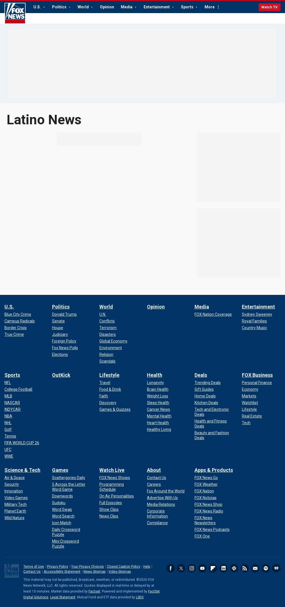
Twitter (181, 568)
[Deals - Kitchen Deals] (206, 402)
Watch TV (269, 7)
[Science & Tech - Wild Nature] (14, 518)
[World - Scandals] (107, 361)
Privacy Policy (57, 567)
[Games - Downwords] (62, 496)
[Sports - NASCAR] (12, 402)
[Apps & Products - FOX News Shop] (208, 504)
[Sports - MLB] (8, 396)
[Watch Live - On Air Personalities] (116, 496)
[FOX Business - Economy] (250, 389)
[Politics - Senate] (58, 321)
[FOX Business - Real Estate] (252, 416)
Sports (187, 7)
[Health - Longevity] (155, 382)
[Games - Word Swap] (62, 509)
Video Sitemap (120, 572)
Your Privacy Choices (87, 567)
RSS (244, 568)
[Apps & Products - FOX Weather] (206, 484)
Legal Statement (62, 597)
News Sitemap (94, 572)
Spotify (266, 568)
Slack (234, 568)
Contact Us (32, 572)
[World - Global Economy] (113, 341)
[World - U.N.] (102, 314)
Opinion (107, 7)
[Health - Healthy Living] (159, 429)
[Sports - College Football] (18, 389)
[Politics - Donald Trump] (64, 314)
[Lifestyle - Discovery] (107, 402)
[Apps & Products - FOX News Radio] (209, 511)
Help (146, 567)
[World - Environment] (110, 348)
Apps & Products (214, 470)
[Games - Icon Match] (61, 523)
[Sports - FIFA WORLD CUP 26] (21, 443)
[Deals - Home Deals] (205, 396)
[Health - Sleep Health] (158, 402)
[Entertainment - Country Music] (254, 328)
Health (154, 375)
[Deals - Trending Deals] (208, 382)
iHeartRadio (276, 568)
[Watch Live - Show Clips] (109, 509)
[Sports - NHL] (7, 423)
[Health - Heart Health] (158, 423)
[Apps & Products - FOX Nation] (204, 491)
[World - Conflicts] (107, 321)
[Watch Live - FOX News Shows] (114, 477)
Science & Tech (22, 470)
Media (127, 7)
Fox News (15, 13)
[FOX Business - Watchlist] (250, 402)
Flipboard (213, 568)
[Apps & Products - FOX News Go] (206, 477)
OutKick (61, 375)
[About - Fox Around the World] (166, 491)
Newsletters (255, 568)
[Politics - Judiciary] (60, 334)
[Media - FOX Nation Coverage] (213, 314)
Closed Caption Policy (123, 567)
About (154, 470)
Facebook (170, 568)
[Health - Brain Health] (157, 389)
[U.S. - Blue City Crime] (17, 314)
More (210, 7)
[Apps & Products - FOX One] (202, 536)
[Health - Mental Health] (159, 416)
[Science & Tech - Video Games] (16, 498)
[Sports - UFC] (7, 449)
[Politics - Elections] (60, 354)
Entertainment (157, 7)
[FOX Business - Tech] (246, 423)
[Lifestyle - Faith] (103, 396)
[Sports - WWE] (8, 456)
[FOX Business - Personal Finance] (257, 382)
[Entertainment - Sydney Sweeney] (257, 314)
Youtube (202, 568)
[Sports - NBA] (8, 416)
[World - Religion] (106, 354)
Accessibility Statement (62, 572)
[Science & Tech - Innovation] (13, 491)
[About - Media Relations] (161, 504)
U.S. (37, 7)
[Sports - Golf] (8, 429)
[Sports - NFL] (7, 382)
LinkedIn (223, 568)
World (84, 7)
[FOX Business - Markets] (249, 396)
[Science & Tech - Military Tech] (15, 504)
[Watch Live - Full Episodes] (110, 503)
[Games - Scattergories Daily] (68, 477)
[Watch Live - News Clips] (108, 516)
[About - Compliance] (157, 523)
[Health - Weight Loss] (157, 396)
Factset (94, 591)
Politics (59, 7)
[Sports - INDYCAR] (12, 409)
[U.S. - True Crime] (14, 334)
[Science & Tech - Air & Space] (14, 477)
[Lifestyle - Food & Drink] (110, 389)
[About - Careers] (154, 484)
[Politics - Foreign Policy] (64, 341)
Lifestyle (109, 375)
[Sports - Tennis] (10, 436)
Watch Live (111, 470)
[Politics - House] (57, 328)
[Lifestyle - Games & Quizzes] (115, 409)
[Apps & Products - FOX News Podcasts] (212, 529)
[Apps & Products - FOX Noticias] (206, 498)
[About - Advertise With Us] (162, 498)
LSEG (140, 597)
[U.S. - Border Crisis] (15, 328)
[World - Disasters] (107, 334)
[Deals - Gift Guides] (204, 389)
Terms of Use (33, 567)
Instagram (192, 568)
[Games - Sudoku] (58, 503)
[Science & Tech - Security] (11, 484)
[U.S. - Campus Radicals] (19, 321)
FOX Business (257, 375)
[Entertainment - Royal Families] (254, 321)
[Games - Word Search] (63, 516)
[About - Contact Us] (156, 477)
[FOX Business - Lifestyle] (249, 409)
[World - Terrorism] (108, 328)
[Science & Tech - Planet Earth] (15, 511)
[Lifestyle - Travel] (104, 382)
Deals (201, 375)
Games (60, 470)
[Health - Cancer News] (158, 409)
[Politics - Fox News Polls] (65, 348)
